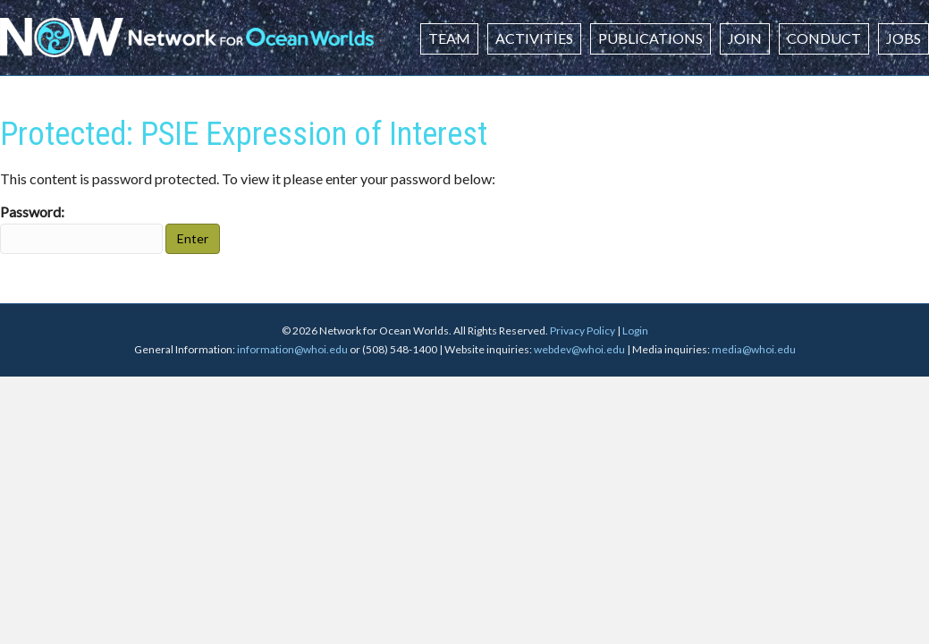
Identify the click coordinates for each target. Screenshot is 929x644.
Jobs (903, 38)
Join (745, 38)
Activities (534, 38)
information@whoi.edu (292, 349)
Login (635, 330)
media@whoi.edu (754, 349)
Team (449, 38)
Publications (650, 38)
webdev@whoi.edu (579, 349)
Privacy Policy (582, 330)
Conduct (824, 38)
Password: (81, 228)
